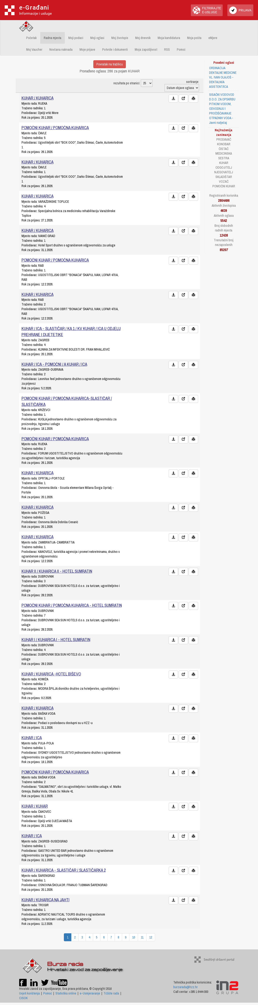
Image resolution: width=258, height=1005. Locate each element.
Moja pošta (194, 38)
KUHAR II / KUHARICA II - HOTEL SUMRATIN (57, 571)
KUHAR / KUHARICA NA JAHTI (45, 900)
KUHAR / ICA (32, 738)
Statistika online (65, 993)
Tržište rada (111, 993)
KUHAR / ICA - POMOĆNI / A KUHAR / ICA (54, 364)
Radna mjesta (52, 38)
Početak (31, 38)
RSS (167, 49)
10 (133, 937)
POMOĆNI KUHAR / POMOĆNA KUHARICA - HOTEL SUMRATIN (72, 605)
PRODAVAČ (223, 139)
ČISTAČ (224, 149)
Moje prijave (87, 49)
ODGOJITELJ (223, 167)
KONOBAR (223, 144)
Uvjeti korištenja (29, 993)
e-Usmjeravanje (90, 993)
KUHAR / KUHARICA (38, 98)
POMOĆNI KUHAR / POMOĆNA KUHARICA (55, 128)
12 (150, 937)
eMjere (212, 38)
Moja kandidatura (169, 38)
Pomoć (181, 49)
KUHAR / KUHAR (35, 806)
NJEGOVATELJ (223, 172)
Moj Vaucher (34, 49)
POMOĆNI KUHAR (223, 186)
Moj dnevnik (143, 38)
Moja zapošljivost (146, 49)
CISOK (23, 998)
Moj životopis (119, 38)
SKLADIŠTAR (223, 177)
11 (142, 937)
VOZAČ (224, 181)
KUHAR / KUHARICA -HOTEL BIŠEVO (51, 674)
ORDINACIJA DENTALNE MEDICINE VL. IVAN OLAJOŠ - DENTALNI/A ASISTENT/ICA (222, 77)
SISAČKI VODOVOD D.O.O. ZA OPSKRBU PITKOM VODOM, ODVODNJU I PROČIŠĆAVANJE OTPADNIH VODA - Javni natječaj (222, 108)
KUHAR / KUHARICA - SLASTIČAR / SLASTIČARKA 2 (64, 870)
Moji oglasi (97, 38)
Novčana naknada (61, 49)
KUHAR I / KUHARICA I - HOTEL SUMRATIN (56, 640)
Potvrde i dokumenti (115, 49)
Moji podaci (75, 38)
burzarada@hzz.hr (185, 987)
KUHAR (223, 163)
